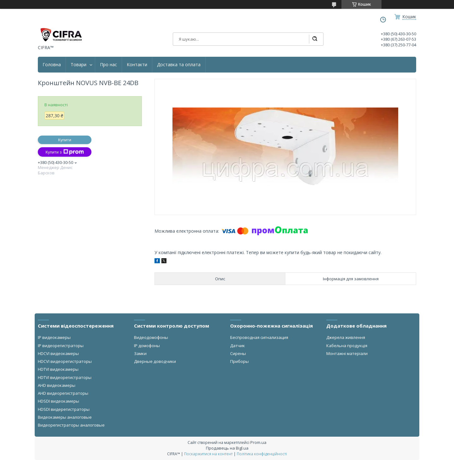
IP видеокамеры (54, 337)
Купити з (64, 152)
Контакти (137, 64)
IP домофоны (147, 345)
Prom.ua (258, 442)
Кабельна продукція (346, 345)
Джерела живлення (345, 337)
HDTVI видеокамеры (58, 369)
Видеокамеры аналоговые (65, 417)
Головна (52, 64)
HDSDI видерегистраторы (64, 409)
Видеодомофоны (151, 337)
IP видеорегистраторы (61, 345)
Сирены (238, 353)
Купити (64, 139)
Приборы (239, 361)
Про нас (108, 64)
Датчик (237, 345)
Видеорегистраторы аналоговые (71, 425)
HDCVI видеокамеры (58, 353)
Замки (140, 353)
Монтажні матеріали (347, 353)
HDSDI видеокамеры (58, 401)
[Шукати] (314, 39)
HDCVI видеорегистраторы (65, 361)
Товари (78, 64)
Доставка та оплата (179, 64)
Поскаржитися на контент (208, 454)
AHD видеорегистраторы (63, 393)
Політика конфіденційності (262, 454)
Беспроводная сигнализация (259, 337)
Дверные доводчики (155, 361)
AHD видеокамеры (56, 385)
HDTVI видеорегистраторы (64, 377)
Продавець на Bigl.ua (227, 448)
